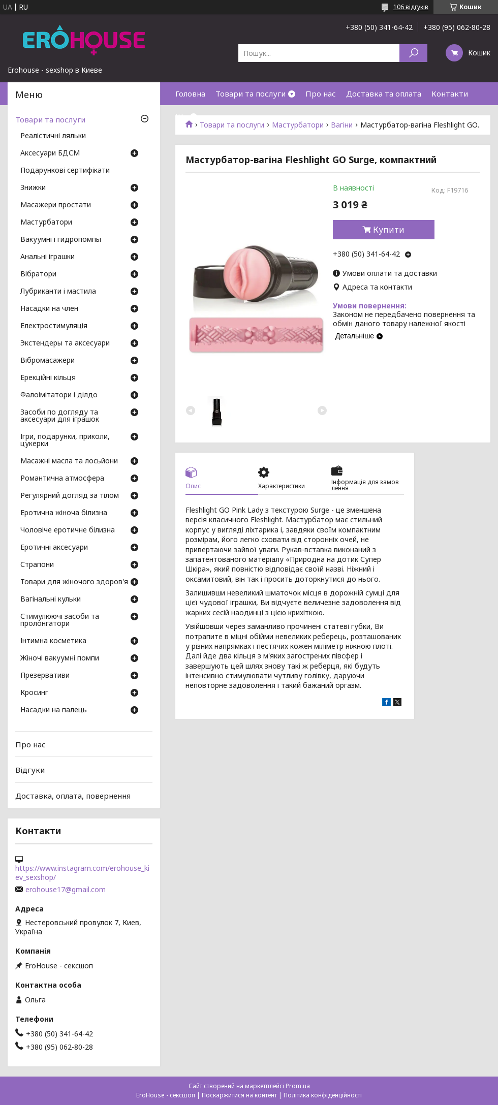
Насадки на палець (53, 710)
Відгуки (30, 770)
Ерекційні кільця (48, 378)
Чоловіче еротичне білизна (67, 530)
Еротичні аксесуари (54, 548)
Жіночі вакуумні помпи (59, 658)
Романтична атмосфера (62, 479)
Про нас (320, 93)
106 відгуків (410, 7)
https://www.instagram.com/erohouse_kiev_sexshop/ (82, 873)
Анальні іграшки (47, 257)
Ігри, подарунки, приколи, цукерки (65, 440)
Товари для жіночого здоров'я (74, 582)
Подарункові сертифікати (65, 171)
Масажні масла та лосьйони (69, 461)
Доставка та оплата (383, 93)
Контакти (449, 93)
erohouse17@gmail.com (65, 889)
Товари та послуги (250, 93)
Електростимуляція (53, 326)
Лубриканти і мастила (58, 292)
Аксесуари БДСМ (50, 153)
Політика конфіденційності (323, 1095)
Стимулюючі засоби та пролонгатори (59, 620)
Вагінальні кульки (50, 599)
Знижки (33, 188)
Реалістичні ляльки (53, 136)
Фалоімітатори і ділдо (59, 395)
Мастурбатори (46, 222)
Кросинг (34, 693)
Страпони (37, 565)
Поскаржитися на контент (239, 1095)
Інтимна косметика (53, 641)
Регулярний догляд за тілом (69, 496)
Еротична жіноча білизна (63, 513)
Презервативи (45, 676)
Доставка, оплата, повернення (73, 796)
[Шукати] (413, 53)
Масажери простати (55, 205)
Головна (190, 93)
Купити (388, 229)
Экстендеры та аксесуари (65, 343)
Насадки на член (49, 309)
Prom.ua (298, 1086)
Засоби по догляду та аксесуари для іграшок (59, 416)
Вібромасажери (47, 361)
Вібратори (38, 274)
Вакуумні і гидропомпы (60, 240)
